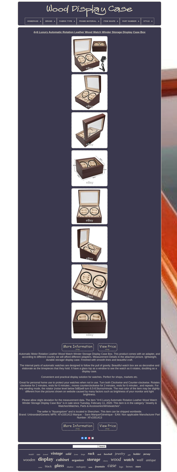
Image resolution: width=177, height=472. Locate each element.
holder (137, 453)
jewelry (120, 453)
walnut (40, 467)
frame (76, 454)
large (83, 454)
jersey (146, 454)
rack (91, 453)
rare (38, 454)
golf (129, 455)
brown (129, 466)
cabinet (62, 459)
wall (140, 460)
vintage (57, 453)
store (138, 466)
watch (129, 459)
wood (116, 459)
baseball (108, 454)
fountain (100, 466)
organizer (78, 460)
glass (59, 465)
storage (93, 459)
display (45, 459)
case (112, 465)
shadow (70, 467)
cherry (105, 461)
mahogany (81, 467)
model (31, 454)
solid (68, 453)
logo (121, 467)
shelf (99, 454)
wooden (29, 460)
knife (90, 467)
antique (151, 460)
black (48, 466)
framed (45, 454)
